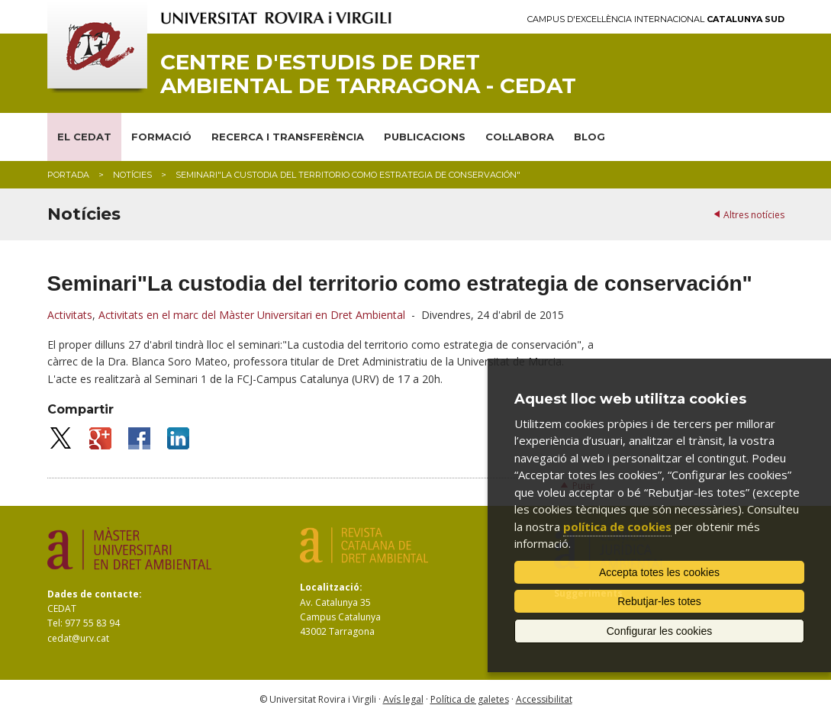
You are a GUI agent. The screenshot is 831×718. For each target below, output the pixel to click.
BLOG (589, 136)
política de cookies (617, 526)
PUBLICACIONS (424, 136)
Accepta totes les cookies (659, 572)
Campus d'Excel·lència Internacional (655, 19)
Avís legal (403, 699)
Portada (68, 174)
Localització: (331, 587)
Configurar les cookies (660, 631)
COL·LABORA (519, 136)
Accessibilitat (544, 699)
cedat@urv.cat (78, 638)
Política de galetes (469, 699)
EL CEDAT (84, 136)
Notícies (132, 174)
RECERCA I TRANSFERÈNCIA (287, 136)
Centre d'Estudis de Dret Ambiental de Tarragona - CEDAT (368, 74)
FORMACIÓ (161, 136)
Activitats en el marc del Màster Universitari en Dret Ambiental (251, 314)
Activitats (69, 314)
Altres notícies (753, 214)
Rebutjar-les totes (659, 601)
